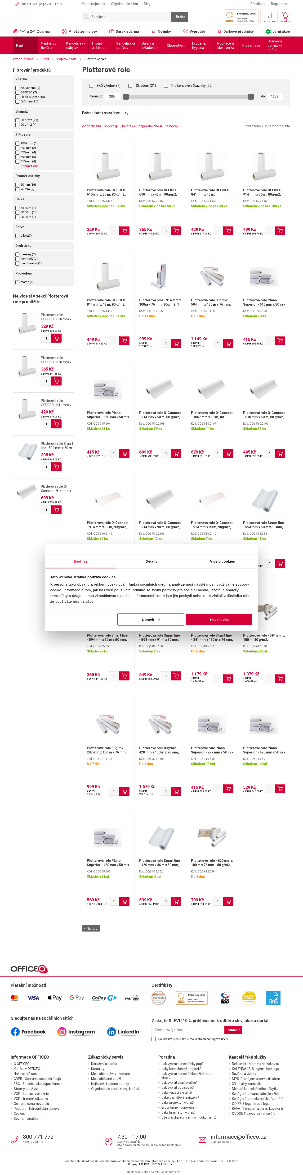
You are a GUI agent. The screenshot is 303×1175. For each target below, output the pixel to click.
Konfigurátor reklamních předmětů (257, 1099)
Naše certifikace (26, 1074)
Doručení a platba (104, 1064)
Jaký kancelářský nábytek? (181, 1069)
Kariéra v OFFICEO (27, 1069)
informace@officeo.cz (238, 1137)
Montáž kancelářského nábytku (255, 1089)
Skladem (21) (142, 85)
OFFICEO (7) (26, 92)
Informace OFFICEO (30, 1057)
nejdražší (129, 126)
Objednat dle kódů (124, 4)
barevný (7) (25, 254)
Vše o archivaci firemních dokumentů (189, 1117)
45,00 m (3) (25, 208)
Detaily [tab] (151, 561)
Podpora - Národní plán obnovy (36, 1109)
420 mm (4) (25, 152)
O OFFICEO (22, 1064)
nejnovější (172, 126)
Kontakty (97, 1069)
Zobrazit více (29, 166)
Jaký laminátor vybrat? (178, 1112)
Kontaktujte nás (93, 4)
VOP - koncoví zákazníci (31, 1094)
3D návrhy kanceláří (246, 1084)
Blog (147, 4)
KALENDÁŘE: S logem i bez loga (255, 1069)
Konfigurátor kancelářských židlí (255, 1094)
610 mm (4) (25, 161)
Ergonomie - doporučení (179, 1107)
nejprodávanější (150, 126)
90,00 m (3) (25, 217)
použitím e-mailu (186, 1039)
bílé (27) (23, 235)
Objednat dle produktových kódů (115, 1089)
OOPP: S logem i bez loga (251, 1104)
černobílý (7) (26, 259)
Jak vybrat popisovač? (178, 1087)
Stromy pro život (26, 1089)
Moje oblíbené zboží (106, 1079)
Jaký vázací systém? (176, 1092)
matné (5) (24, 282)
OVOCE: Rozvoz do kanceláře (254, 1113)
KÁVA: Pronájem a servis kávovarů (257, 1109)
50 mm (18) (25, 184)
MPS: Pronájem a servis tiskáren (256, 1079)
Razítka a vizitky (244, 1074)
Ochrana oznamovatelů (31, 1104)
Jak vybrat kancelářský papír (182, 1064)
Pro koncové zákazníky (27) (188, 85)
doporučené (91, 126)
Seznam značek (26, 1118)
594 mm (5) (25, 157)
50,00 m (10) (26, 212)
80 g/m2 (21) (26, 120)
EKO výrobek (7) (104, 85)
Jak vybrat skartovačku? (179, 1082)
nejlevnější (111, 126)
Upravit (151, 619)
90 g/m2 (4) (25, 124)
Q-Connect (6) (27, 101)
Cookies (20, 1113)
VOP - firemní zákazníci (31, 1099)
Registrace (279, 4)
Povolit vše (219, 619)
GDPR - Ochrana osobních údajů (37, 1079)
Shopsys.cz (172, 1172)
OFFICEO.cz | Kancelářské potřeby (45, 19)
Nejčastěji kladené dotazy (110, 1084)
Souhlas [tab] (80, 561)
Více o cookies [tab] (222, 561)
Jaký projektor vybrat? (178, 1102)
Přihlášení (257, 4)
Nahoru (91, 928)
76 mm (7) (24, 189)
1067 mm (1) (26, 143)
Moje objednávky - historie (110, 1074)
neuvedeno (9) (27, 88)
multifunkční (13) (29, 263)
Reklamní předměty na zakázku (255, 1064)
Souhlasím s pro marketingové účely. (193, 1039)
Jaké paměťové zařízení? (180, 1097)
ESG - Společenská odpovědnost (38, 1084)
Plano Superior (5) (30, 97)
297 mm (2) (25, 148)
